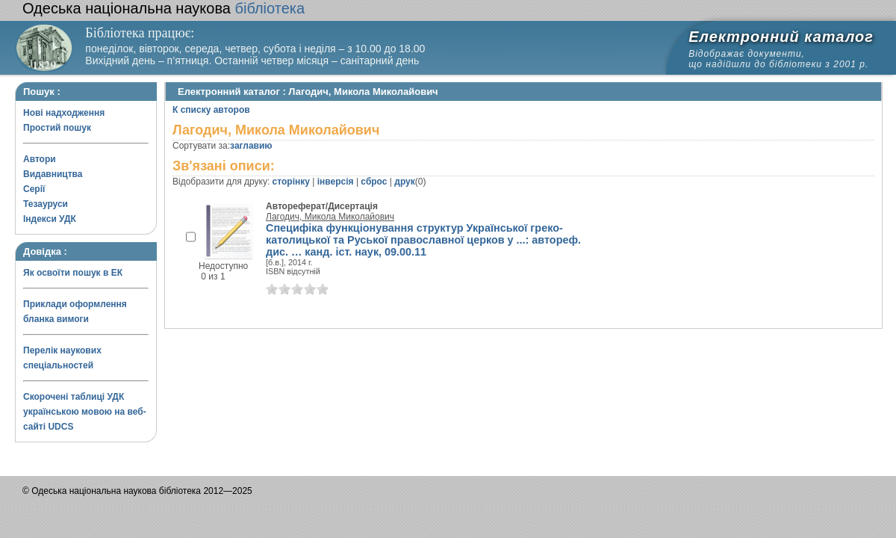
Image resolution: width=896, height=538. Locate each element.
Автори (39, 159)
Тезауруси (45, 204)
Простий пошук (57, 128)
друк (404, 181)
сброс (374, 181)
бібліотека (163, 8)
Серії (34, 189)
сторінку (291, 181)
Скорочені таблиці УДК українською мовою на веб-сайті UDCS (84, 412)
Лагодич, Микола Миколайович (330, 216)
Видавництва (52, 174)
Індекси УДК (49, 219)
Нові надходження (64, 113)
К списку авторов (211, 110)
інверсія (335, 181)
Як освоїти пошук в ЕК (72, 273)
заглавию (251, 145)
